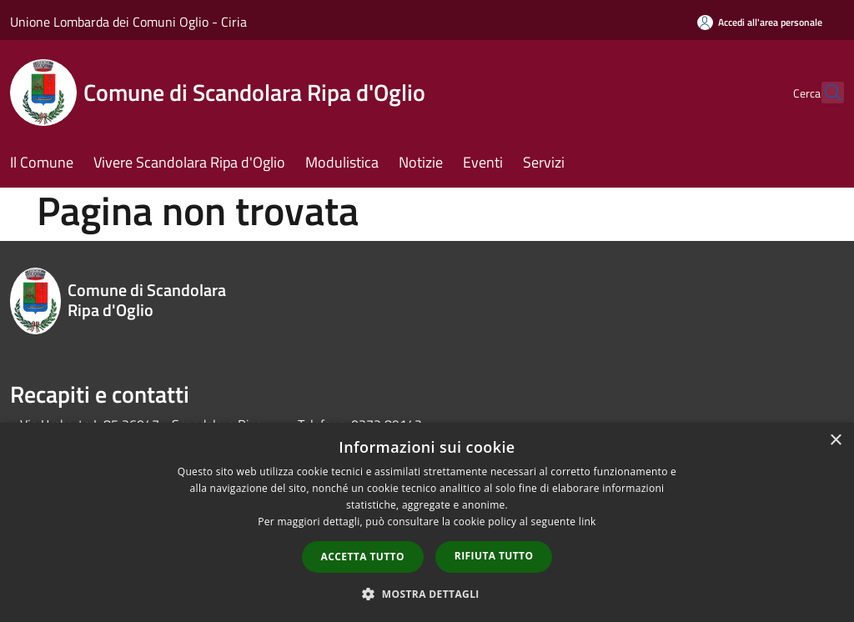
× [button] (835, 440)
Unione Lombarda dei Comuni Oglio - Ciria (128, 22)
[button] (427, 593)
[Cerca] (824, 93)
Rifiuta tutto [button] (494, 556)
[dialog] (427, 522)
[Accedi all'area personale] (760, 22)
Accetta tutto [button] (362, 556)
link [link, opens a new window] (587, 521)
